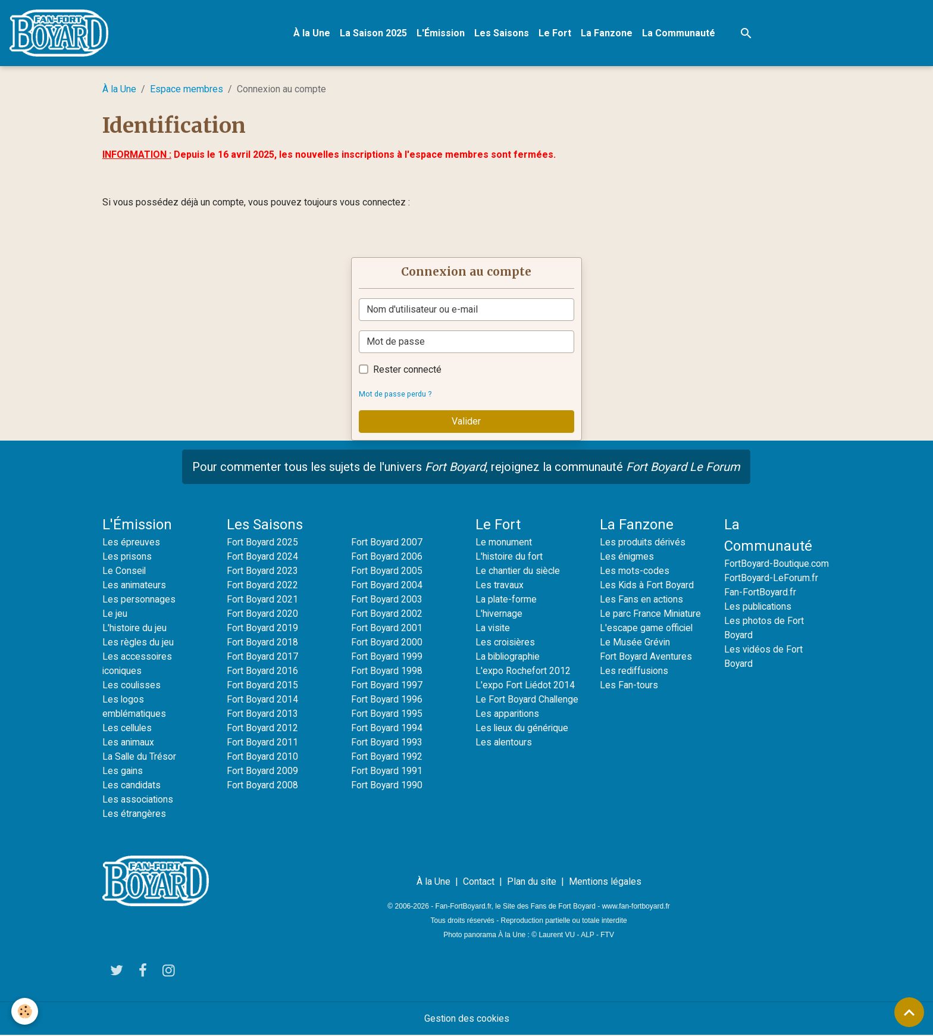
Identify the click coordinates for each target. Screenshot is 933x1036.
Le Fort (555, 33)
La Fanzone (607, 33)
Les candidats (131, 785)
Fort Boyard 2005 (387, 571)
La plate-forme (506, 600)
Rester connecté (407, 370)
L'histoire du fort (509, 557)
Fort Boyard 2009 (263, 771)
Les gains (122, 771)
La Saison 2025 (374, 33)
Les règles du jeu (138, 642)
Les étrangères (134, 814)
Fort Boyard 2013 (263, 714)
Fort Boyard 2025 (263, 542)
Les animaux (128, 742)
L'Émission (441, 33)
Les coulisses (132, 685)
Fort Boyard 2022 (263, 585)
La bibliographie (508, 657)
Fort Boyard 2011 (263, 742)
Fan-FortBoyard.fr (760, 592)
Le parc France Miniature (651, 614)
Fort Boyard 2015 (263, 685)
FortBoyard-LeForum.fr (771, 578)
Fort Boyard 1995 (387, 714)
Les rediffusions (634, 671)
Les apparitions (507, 714)
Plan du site (531, 882)
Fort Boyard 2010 (263, 757)
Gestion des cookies (467, 1019)
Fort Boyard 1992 (387, 757)
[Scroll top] (909, 1012)
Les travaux (499, 585)
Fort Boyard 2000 (387, 642)
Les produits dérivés (643, 542)
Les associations (138, 800)
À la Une (312, 33)
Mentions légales (605, 882)
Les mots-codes (634, 571)
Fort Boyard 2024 (263, 557)
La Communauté (679, 33)
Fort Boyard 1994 (387, 728)
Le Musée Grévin (635, 642)
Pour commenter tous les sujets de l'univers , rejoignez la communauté (466, 467)
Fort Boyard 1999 (387, 657)
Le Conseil (124, 571)
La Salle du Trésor (139, 757)
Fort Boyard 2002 (387, 614)
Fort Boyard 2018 (263, 642)
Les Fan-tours (629, 685)
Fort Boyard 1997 (387, 685)
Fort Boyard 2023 (263, 571)
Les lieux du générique (522, 728)
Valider (466, 421)
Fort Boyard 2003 (387, 600)
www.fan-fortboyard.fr (636, 907)
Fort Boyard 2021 (263, 600)
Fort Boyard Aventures (646, 657)
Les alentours (504, 742)
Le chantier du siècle (518, 571)
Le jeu (114, 614)
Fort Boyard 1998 (387, 671)
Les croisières (505, 642)
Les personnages (139, 600)
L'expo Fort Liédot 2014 (525, 685)
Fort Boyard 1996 (387, 700)
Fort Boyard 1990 (387, 785)
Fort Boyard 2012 (263, 728)
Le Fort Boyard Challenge (527, 700)
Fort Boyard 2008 (263, 785)
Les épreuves (131, 542)
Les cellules (128, 728)
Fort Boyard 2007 (387, 542)
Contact (478, 882)
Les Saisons (502, 33)
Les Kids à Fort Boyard (647, 585)
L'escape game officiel (647, 628)
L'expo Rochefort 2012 (523, 671)
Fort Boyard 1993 (387, 742)
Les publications (758, 607)
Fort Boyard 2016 (263, 671)
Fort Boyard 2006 (387, 557)
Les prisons (127, 557)
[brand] (62, 33)
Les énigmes (627, 557)
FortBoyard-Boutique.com (777, 564)
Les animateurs (134, 585)
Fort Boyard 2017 (263, 657)
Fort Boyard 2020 (263, 614)
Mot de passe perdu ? (396, 394)
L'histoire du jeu (135, 628)
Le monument (503, 542)
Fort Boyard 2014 (263, 700)
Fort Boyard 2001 (387, 628)
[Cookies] (25, 1011)
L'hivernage (499, 614)
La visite (493, 628)
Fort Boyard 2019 (263, 628)
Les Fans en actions (642, 600)
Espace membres (186, 89)
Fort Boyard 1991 (387, 771)
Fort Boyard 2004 (387, 585)
